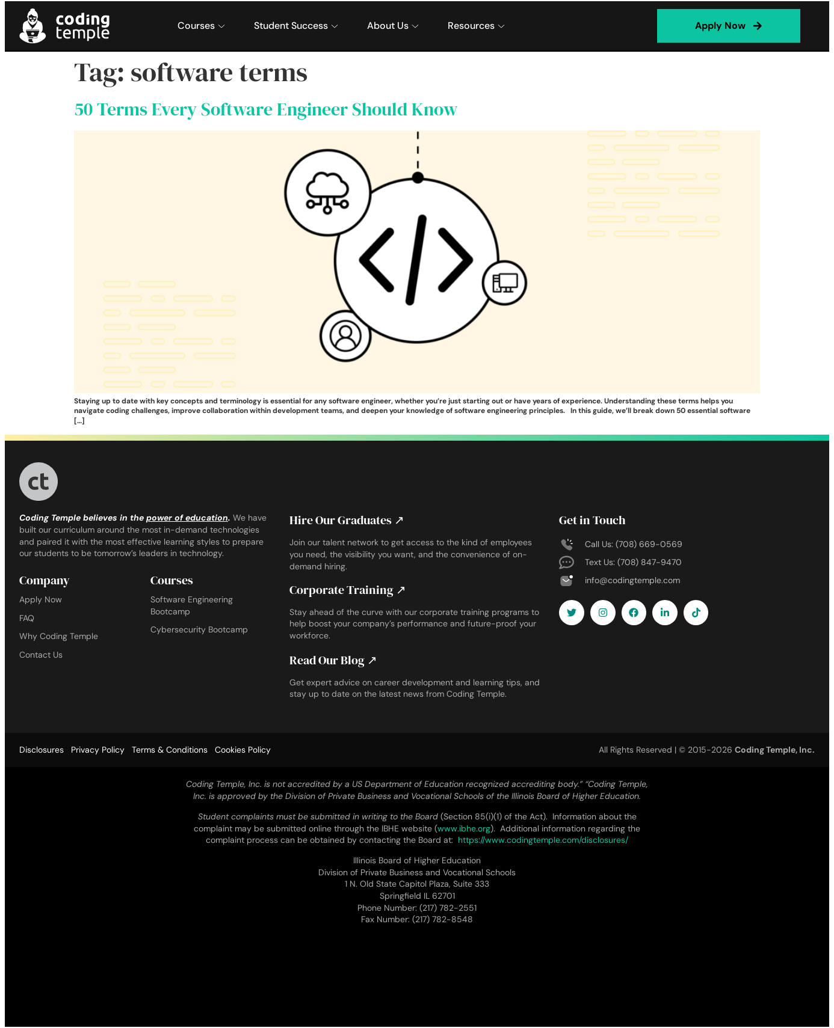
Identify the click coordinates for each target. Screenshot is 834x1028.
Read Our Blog (333, 660)
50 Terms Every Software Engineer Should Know (265, 109)
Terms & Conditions (170, 749)
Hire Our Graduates (346, 520)
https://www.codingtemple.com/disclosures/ (543, 839)
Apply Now (40, 599)
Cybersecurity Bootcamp (199, 629)
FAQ (26, 618)
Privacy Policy (98, 749)
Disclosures (41, 749)
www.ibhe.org (463, 828)
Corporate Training (347, 590)
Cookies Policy (243, 749)
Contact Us (41, 654)
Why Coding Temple (58, 636)
